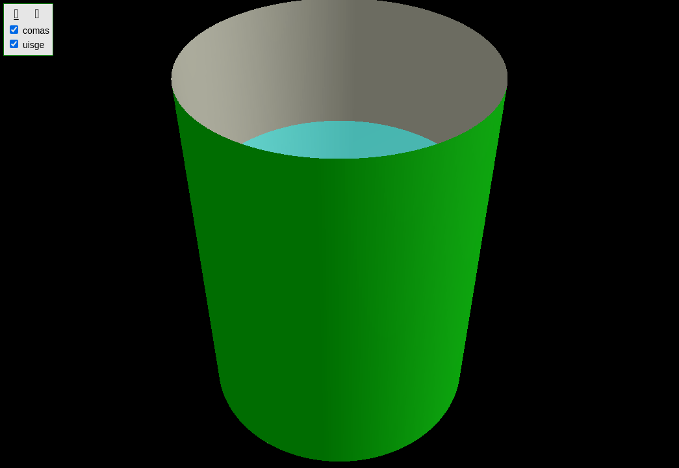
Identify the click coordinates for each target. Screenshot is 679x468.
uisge (27, 45)
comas (29, 30)
